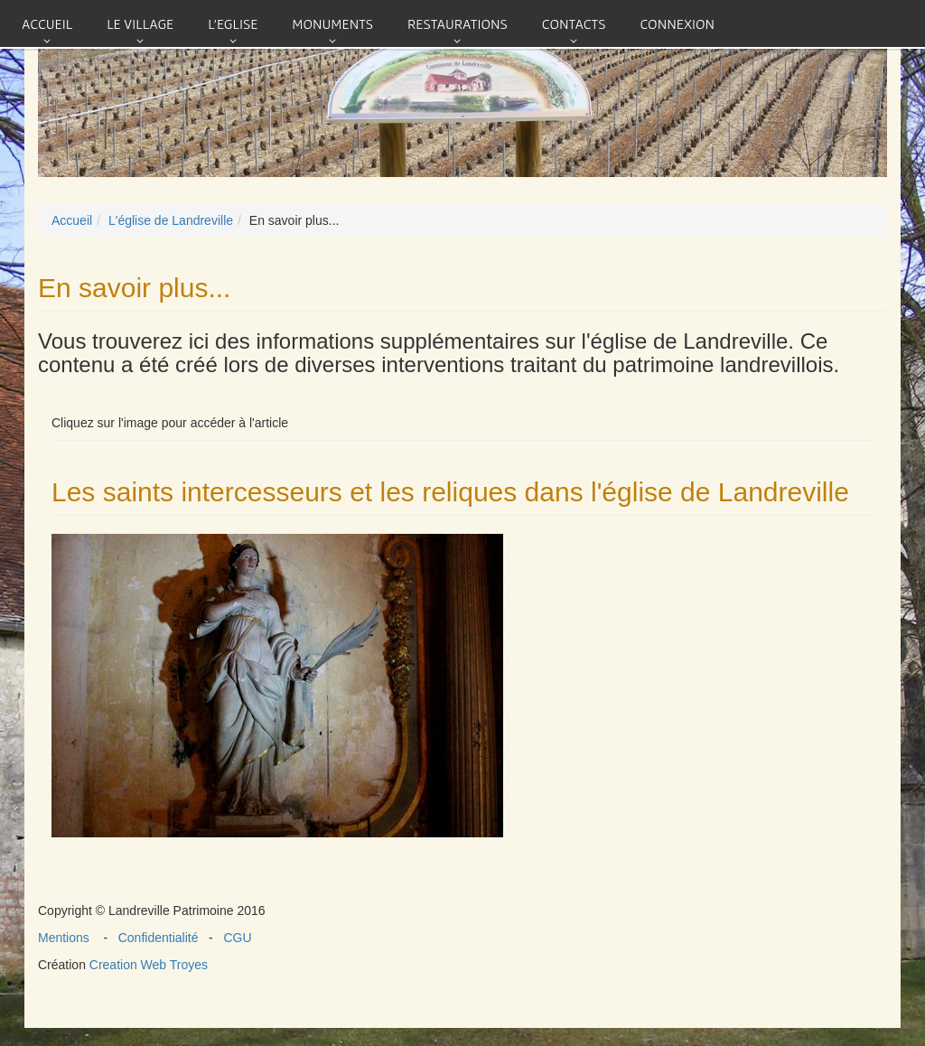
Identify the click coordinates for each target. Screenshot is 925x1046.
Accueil (47, 23)
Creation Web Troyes (148, 964)
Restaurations (457, 23)
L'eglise (232, 23)
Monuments (332, 23)
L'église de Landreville (170, 220)
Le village (140, 23)
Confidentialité (160, 937)
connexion (677, 23)
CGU (234, 937)
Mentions (70, 937)
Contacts (574, 23)
